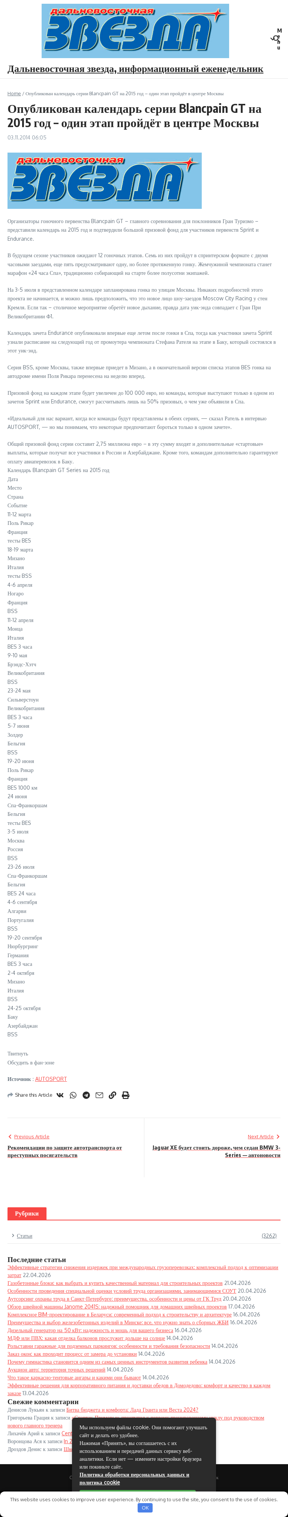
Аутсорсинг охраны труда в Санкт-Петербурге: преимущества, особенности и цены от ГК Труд (114, 1298)
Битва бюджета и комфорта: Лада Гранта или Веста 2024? (132, 1409)
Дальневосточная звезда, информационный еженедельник (136, 68)
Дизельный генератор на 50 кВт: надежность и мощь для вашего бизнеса (90, 1330)
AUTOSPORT (51, 1079)
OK (145, 1508)
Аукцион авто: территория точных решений (56, 1369)
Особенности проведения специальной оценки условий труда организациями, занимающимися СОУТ (122, 1291)
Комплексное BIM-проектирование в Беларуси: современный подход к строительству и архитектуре (120, 1314)
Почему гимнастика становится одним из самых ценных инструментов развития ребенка (107, 1361)
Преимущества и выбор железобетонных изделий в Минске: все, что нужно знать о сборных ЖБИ (118, 1322)
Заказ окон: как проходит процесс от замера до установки (72, 1354)
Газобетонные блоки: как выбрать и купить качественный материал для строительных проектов (115, 1283)
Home (14, 93)
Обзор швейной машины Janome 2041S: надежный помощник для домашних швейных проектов (117, 1306)
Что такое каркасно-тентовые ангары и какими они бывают (74, 1377)
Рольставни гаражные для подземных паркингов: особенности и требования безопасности (109, 1346)
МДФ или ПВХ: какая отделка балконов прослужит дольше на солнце (86, 1338)
